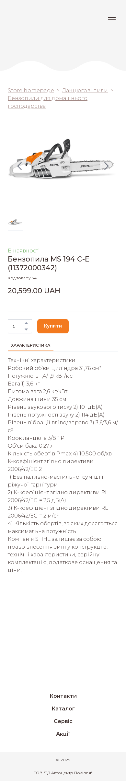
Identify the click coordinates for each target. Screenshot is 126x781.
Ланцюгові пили (85, 90)
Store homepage (31, 90)
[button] (26, 323)
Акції (63, 734)
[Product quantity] (18, 326)
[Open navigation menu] (111, 19)
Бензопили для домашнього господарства (47, 102)
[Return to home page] (31, 20)
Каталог (63, 709)
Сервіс (63, 721)
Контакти (63, 696)
